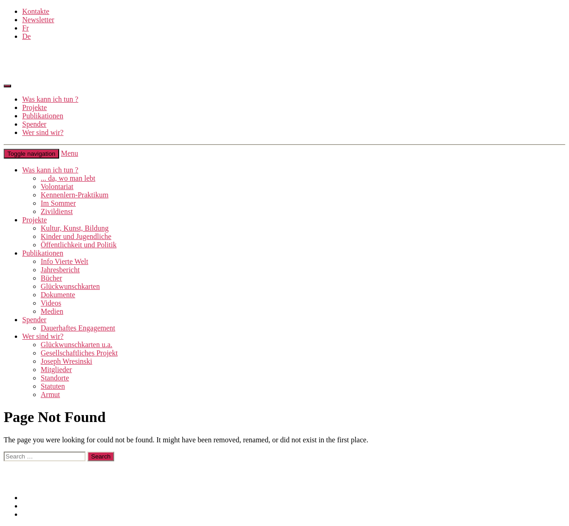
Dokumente (58, 295)
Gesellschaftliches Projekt (79, 353)
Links (12, 465)
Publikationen (42, 116)
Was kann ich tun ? (50, 99)
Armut (50, 394)
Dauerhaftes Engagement (78, 328)
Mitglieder (56, 369)
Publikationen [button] (42, 253)
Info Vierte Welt (64, 261)
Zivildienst (57, 211)
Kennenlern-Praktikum (75, 195)
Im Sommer (58, 203)
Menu (69, 153)
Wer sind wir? (42, 132)
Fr (25, 28)
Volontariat (57, 186)
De (26, 36)
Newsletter (38, 20)
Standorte (55, 378)
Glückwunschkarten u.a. (76, 345)
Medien (52, 311)
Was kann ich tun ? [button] (50, 170)
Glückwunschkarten (70, 286)
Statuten (53, 386)
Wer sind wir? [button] (42, 336)
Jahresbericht (60, 270)
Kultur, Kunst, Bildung (75, 228)
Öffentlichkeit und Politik (78, 245)
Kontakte (35, 11)
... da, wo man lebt (68, 178)
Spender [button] (34, 320)
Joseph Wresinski (66, 361)
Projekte (34, 107)
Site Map (35, 506)
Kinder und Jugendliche (76, 236)
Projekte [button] (34, 220)
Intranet (15, 482)
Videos (51, 303)
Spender (34, 124)
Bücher (51, 278)
